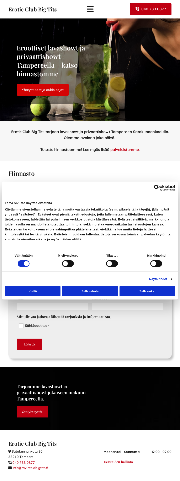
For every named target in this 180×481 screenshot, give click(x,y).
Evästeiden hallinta (118, 462)
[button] (150, 9)
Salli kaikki (147, 291)
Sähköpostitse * (37, 325)
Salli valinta (90, 291)
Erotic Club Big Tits (33, 9)
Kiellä (32, 291)
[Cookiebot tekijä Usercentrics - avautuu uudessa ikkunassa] (157, 188)
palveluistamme (124, 149)
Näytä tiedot (158, 278)
